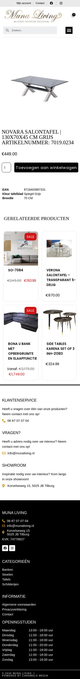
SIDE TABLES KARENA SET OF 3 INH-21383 (60, 349)
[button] (69, 30)
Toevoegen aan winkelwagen (46, 167)
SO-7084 (15, 270)
